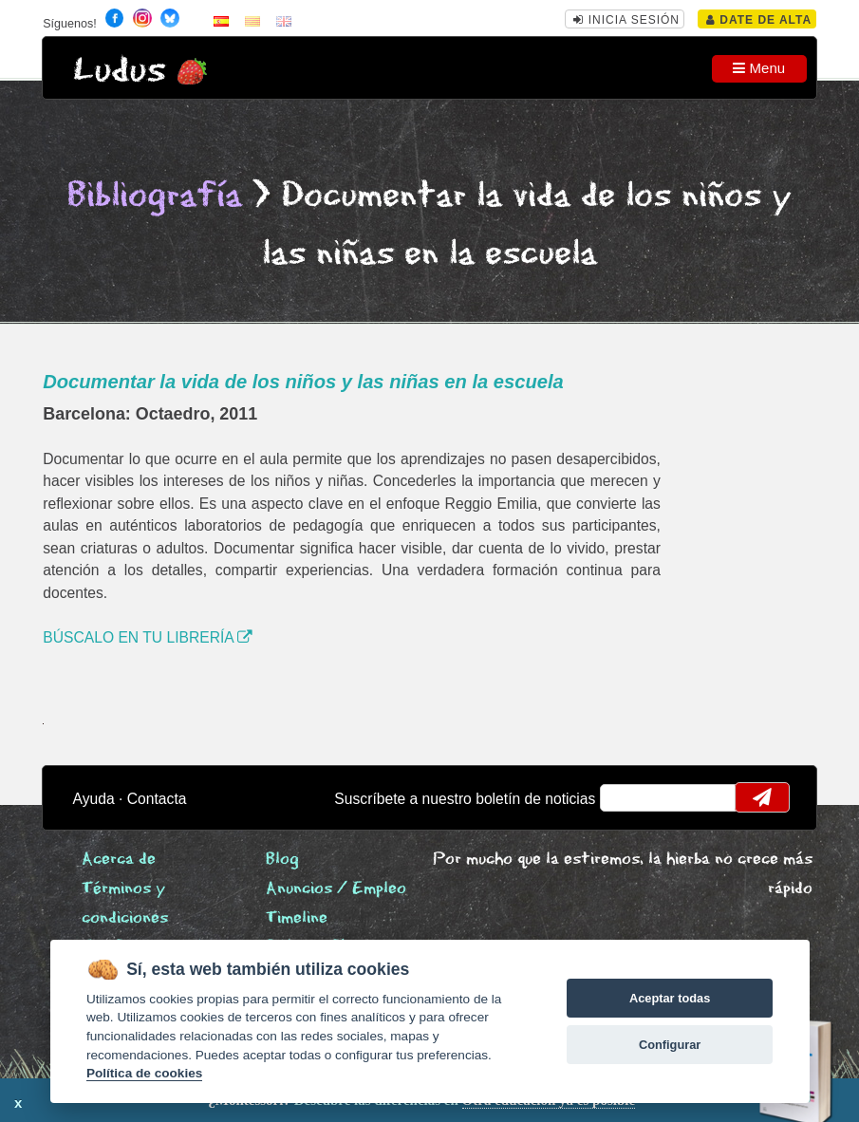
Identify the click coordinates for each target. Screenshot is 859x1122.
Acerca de (119, 859)
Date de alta (759, 20)
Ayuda (94, 799)
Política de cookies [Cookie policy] (144, 1073)
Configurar (669, 1045)
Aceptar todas (669, 998)
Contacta (157, 799)
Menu (759, 68)
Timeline (296, 918)
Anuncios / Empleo (336, 889)
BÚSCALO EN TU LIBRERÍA (147, 637)
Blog (282, 859)
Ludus (119, 70)
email (627, 797)
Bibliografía (154, 196)
